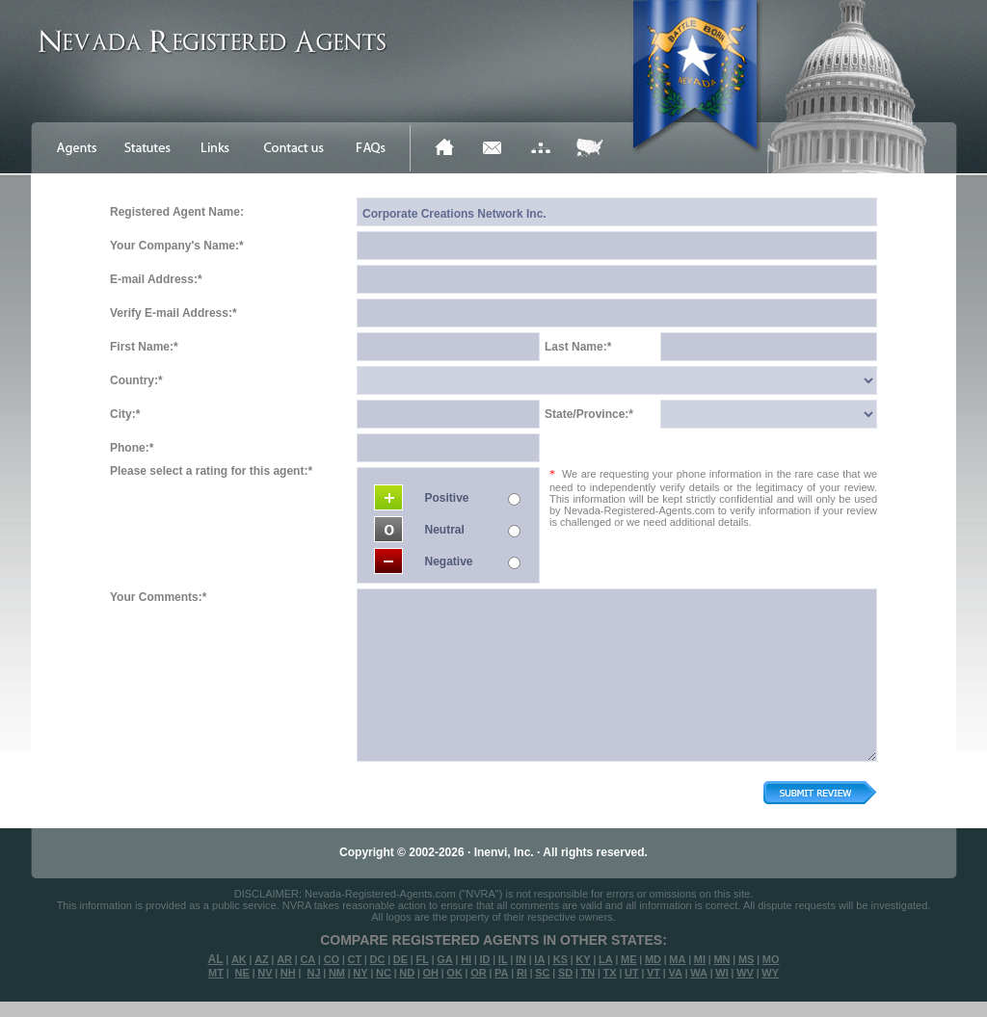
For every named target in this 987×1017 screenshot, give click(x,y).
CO (332, 959)
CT (355, 959)
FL (421, 959)
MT (216, 972)
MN (721, 959)
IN (521, 959)
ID (484, 959)
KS (560, 959)
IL (503, 959)
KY (582, 959)
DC (378, 959)
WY (770, 972)
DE (400, 959)
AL (216, 959)
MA (677, 959)
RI (522, 972)
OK (454, 972)
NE (242, 972)
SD (565, 972)
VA (674, 972)
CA (307, 959)
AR (284, 959)
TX (610, 972)
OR (478, 972)
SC (542, 972)
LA (606, 959)
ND (406, 972)
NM (337, 972)
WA (698, 972)
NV (264, 972)
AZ (261, 959)
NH (288, 972)
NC (383, 972)
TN (588, 972)
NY (360, 972)
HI (466, 959)
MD (653, 959)
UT (632, 972)
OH (430, 972)
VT (653, 972)
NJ (313, 972)
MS (746, 959)
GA (445, 959)
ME (629, 959)
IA (539, 959)
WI (721, 972)
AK (239, 959)
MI (700, 959)
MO (771, 959)
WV (745, 972)
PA (501, 972)
